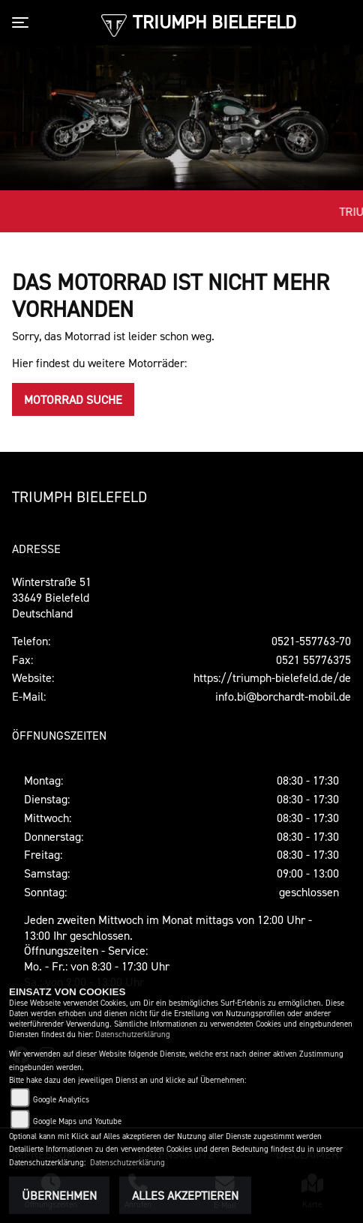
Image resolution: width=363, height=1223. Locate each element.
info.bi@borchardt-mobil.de (283, 696)
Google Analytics (61, 1100)
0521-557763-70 (311, 640)
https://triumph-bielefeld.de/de (272, 677)
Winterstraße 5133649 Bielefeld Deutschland (52, 597)
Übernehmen (59, 1195)
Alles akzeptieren (185, 1195)
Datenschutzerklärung (132, 1034)
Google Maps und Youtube (77, 1121)
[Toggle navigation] (23, 22)
